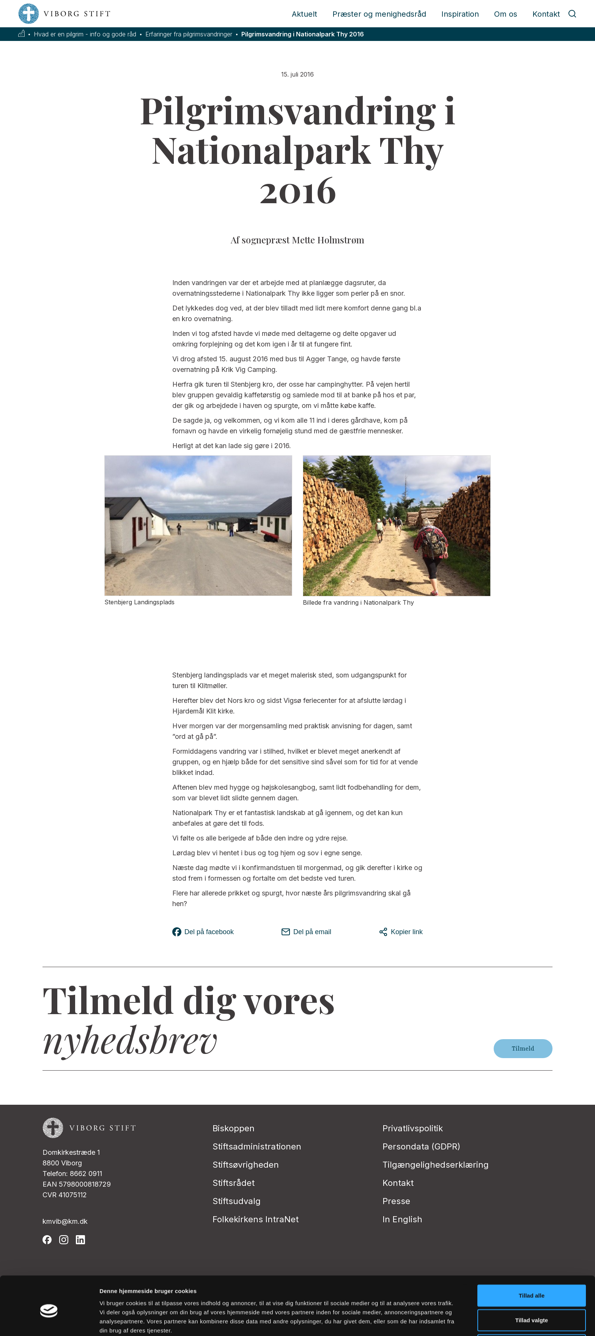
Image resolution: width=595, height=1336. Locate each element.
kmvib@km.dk (65, 1221)
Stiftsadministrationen (256, 1146)
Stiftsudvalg (236, 1201)
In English (402, 1219)
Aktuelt (304, 14)
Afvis (532, 1311)
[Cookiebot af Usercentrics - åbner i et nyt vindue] (49, 1321)
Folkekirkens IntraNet (255, 1219)
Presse (396, 1201)
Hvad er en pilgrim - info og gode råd (85, 34)
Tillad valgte (531, 1286)
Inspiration (460, 14)
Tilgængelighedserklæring (435, 1164)
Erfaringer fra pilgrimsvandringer (188, 34)
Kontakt (546, 14)
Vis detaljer (394, 1321)
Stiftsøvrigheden (245, 1164)
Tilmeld (523, 1048)
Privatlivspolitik (412, 1128)
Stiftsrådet (233, 1182)
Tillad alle (532, 1261)
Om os (505, 14)
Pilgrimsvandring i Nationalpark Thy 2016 (302, 34)
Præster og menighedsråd (379, 14)
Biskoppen (233, 1128)
